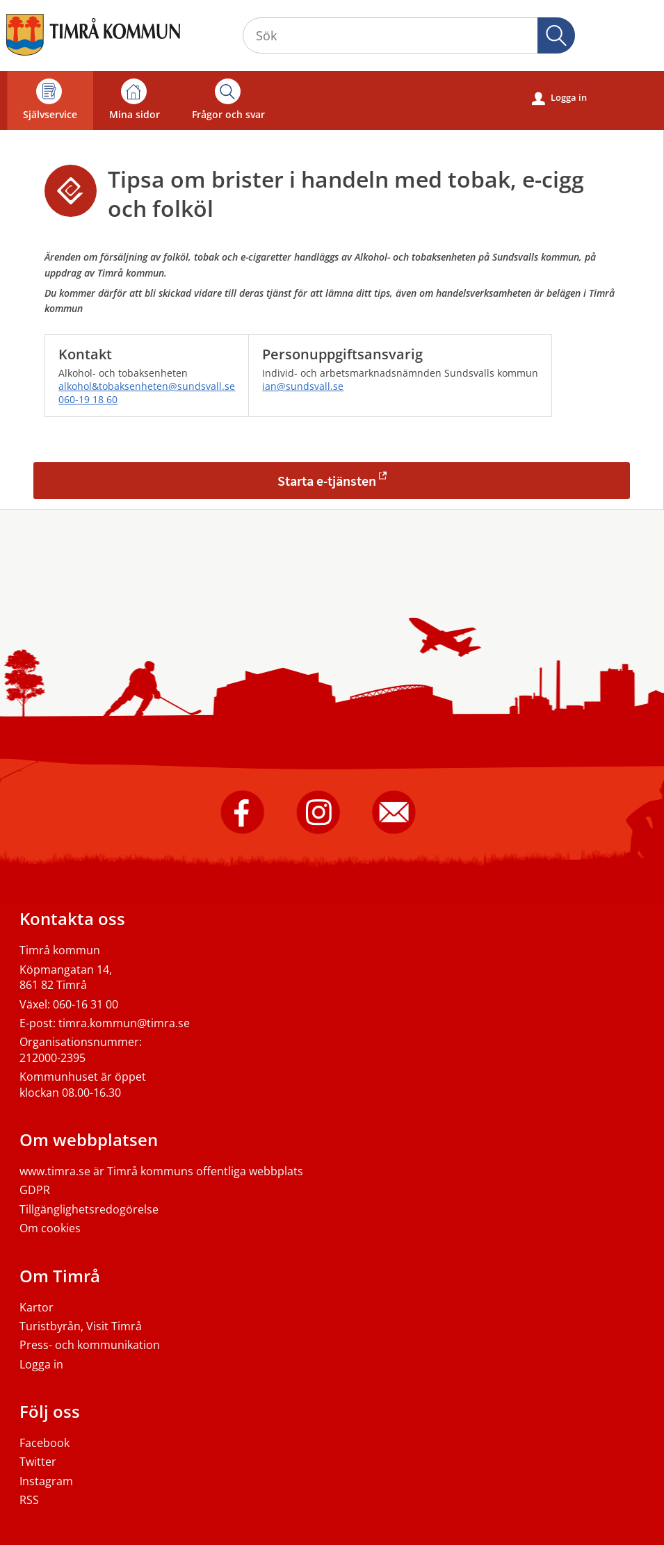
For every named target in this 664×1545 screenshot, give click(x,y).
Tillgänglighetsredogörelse (89, 1209)
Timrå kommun (59, 950)
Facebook (44, 1442)
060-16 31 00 (85, 1004)
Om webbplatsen (88, 1139)
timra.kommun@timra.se (124, 1023)
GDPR (34, 1189)
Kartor (36, 1307)
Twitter (37, 1461)
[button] (556, 35)
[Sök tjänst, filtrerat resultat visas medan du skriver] (409, 35)
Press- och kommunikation (89, 1344)
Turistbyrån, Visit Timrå (80, 1326)
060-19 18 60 (88, 399)
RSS (29, 1499)
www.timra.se (54, 1171)
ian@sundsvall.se (302, 386)
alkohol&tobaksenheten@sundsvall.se (146, 386)
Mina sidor (134, 100)
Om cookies (50, 1228)
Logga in (559, 98)
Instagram (46, 1481)
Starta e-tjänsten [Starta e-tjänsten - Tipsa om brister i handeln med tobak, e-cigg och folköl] (326, 480)
